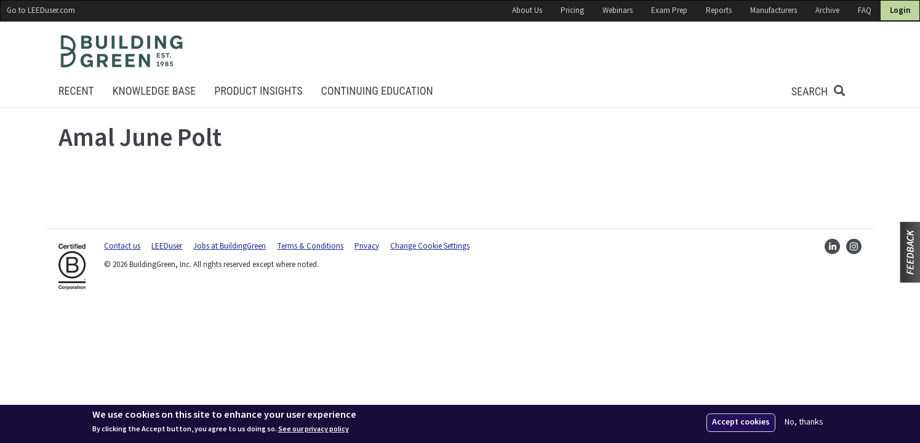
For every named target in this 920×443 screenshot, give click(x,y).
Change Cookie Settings (430, 246)
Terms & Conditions (310, 246)
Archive (827, 10)
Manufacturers (773, 10)
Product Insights (258, 90)
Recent (76, 90)
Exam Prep (669, 10)
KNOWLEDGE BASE (154, 90)
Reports (719, 10)
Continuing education (377, 90)
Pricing (572, 10)
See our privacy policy (313, 429)
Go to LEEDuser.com (41, 10)
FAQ (864, 10)
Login (900, 10)
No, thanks (804, 422)
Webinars (617, 10)
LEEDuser (166, 246)
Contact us (122, 246)
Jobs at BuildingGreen (229, 246)
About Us (527, 10)
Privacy (366, 246)
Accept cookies (741, 422)
